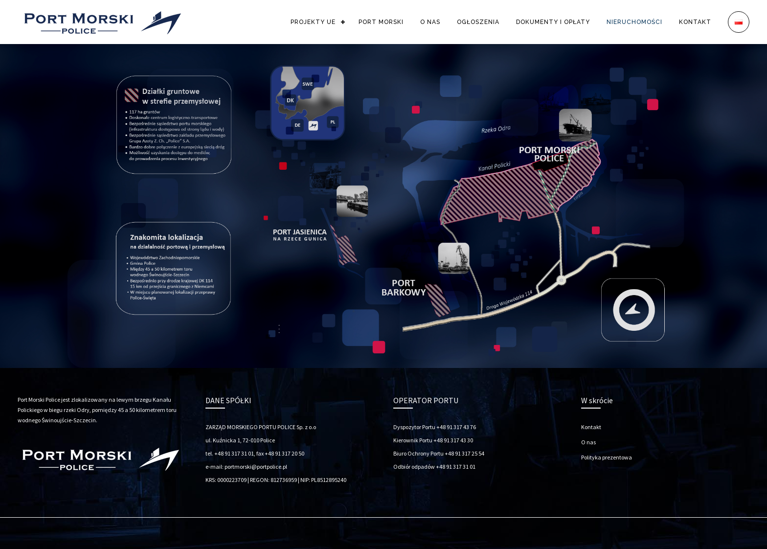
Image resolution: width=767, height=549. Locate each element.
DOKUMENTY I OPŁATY (553, 22)
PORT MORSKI (381, 22)
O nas (588, 442)
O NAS (430, 22)
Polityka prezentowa (606, 457)
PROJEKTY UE (313, 22)
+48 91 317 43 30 (453, 440)
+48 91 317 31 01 (455, 466)
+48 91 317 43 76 (456, 427)
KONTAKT (695, 22)
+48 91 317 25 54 (464, 453)
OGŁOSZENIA (478, 22)
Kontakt (591, 427)
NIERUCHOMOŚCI (634, 22)
